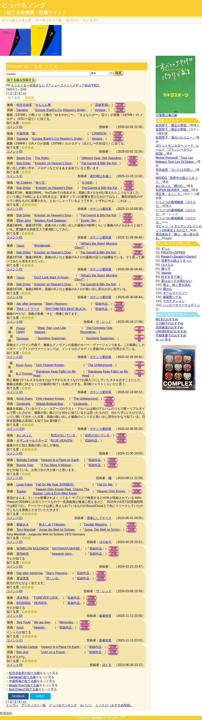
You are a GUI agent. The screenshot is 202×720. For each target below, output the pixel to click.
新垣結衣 (23, 553)
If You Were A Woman (56, 465)
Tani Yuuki (24, 622)
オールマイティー (175, 293)
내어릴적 (105, 542)
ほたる (106, 665)
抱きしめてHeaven (52, 524)
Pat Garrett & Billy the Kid (98, 163)
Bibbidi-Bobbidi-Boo (49, 403)
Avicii (20, 627)
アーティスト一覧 (33, 705)
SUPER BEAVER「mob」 (173, 190)
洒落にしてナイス (99, 518)
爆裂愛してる (172, 297)
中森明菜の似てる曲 (23, 681)
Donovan (22, 338)
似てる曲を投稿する (21, 80)
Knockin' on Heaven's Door (53, 163)
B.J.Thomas (24, 373)
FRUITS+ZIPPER (173, 252)
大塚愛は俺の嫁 (166, 115)
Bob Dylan (24, 163)
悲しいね (52, 578)
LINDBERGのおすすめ (171, 331)
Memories (66, 622)
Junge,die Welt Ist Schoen (57, 529)
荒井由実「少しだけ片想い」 (176, 169)
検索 (118, 73)
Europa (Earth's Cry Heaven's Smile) (60, 110)
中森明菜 (23, 133)
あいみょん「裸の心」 (171, 186)
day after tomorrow (29, 303)
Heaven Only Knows (111, 491)
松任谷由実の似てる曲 (24, 673)
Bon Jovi (22, 652)
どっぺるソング (24, 5)
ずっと (165, 248)
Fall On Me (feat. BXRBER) (54, 484)
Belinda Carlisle (27, 460)
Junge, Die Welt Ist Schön (102, 529)
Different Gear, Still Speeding (101, 158)
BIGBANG (24, 603)
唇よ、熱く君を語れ (177, 285)
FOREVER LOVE (46, 597)
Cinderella (23, 403)
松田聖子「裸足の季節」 (172, 125)
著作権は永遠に (100, 176)
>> (24, 93)
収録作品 (101, 303)
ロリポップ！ (117, 717)
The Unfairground (100, 365)
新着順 (29, 97)
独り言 (40, 182)
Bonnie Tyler (25, 465)
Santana (22, 110)
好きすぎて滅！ (172, 276)
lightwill (97, 717)
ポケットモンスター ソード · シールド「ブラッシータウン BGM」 (177, 149)
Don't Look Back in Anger (51, 277)
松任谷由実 (24, 104)
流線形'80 (101, 104)
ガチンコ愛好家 (100, 208)
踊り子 (165, 268)
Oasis (20, 245)
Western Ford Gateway (50, 220)
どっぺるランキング (63, 705)
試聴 (120, 104)
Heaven (39, 627)
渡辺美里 (23, 578)
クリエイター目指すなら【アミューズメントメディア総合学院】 (55, 85)
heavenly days (62, 553)
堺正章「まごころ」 (169, 194)
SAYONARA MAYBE (66, 548)
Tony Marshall (26, 529)
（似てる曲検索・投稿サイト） (34, 12)
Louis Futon (25, 484)
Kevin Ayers (24, 365)
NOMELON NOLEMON (32, 548)
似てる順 (14, 97)
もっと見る (163, 339)
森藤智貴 (105, 615)
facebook (18, 696)
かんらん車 (43, 104)
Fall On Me (104, 484)
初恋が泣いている (63, 435)
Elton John (24, 220)
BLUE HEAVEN (61, 440)
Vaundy (166, 272)
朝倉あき (23, 524)
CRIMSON (99, 133)
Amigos (100, 110)
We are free (42, 622)
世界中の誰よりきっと (176, 260)
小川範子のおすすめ (169, 323)
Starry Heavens (56, 303)
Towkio (21, 491)
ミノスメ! (90, 20)
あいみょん (24, 435)
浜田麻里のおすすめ (169, 327)
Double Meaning (95, 524)
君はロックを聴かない (176, 280)
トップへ (12, 705)
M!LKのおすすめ (167, 319)
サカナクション (173, 301)
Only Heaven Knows (50, 365)
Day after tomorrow (30, 573)
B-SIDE (87, 182)
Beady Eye (24, 158)
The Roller (42, 158)
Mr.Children (24, 182)
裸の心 (167, 289)
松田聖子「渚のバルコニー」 (176, 137)
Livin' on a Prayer (53, 652)
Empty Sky (88, 220)
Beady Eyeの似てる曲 (24, 685)
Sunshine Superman (52, 338)
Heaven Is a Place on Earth (60, 460)
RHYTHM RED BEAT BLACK (66, 309)
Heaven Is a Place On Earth (60, 647)
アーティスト (48, 20)
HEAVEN (40, 603)
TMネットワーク (28, 309)
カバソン (72, 20)
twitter (40, 696)
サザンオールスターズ (32, 440)
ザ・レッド (103, 321)
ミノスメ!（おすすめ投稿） (114, 705)
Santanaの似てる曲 (22, 677)
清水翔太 (23, 597)
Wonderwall (42, 245)
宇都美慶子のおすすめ (171, 335)
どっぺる (16, 20)
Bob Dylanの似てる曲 (24, 689)
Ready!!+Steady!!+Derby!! (179, 256)
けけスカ (167, 264)
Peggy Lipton (20, 330)
